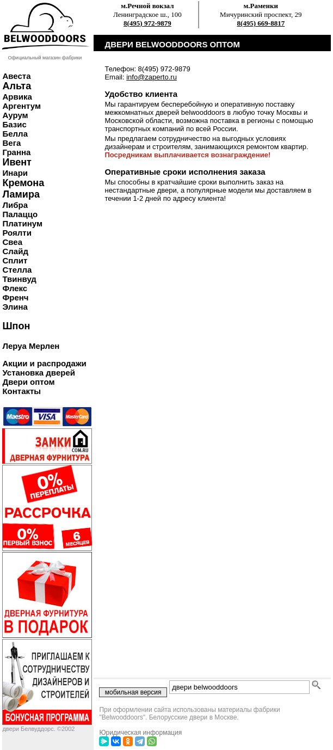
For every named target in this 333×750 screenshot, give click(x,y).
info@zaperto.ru (151, 77)
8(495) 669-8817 (261, 23)
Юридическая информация (140, 732)
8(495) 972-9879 (147, 23)
